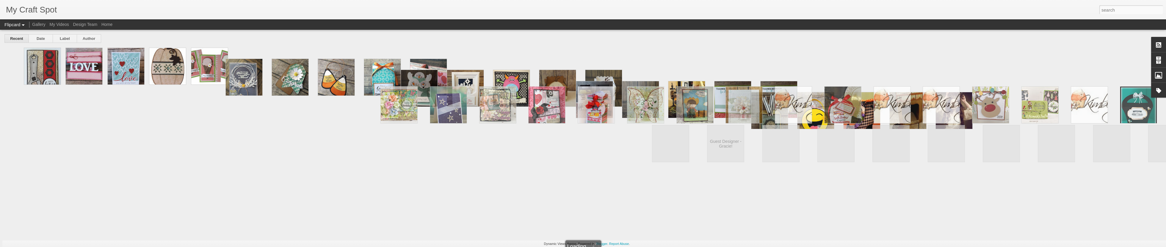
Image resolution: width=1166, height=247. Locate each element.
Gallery (38, 24)
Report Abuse (619, 244)
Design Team (85, 24)
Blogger (601, 244)
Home (106, 24)
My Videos (59, 24)
